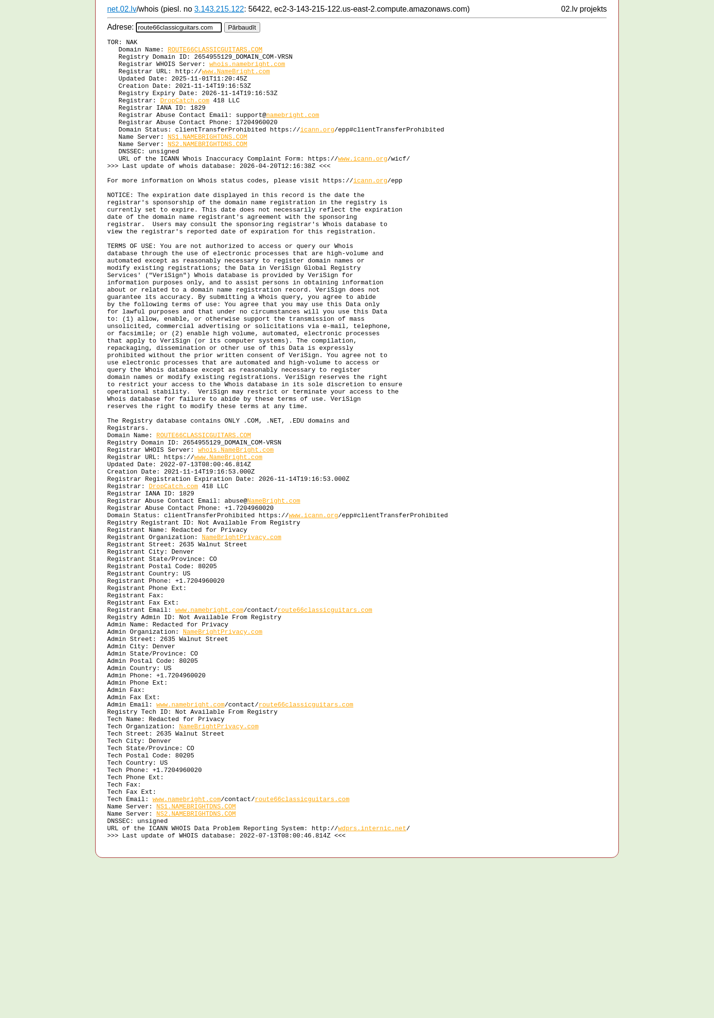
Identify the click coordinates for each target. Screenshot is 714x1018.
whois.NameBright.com (236, 532)
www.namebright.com (209, 724)
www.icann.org (362, 183)
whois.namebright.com (247, 69)
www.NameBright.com (236, 78)
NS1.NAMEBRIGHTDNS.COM (207, 156)
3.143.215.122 (219, 9)
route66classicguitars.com (325, 724)
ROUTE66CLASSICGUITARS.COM (214, 52)
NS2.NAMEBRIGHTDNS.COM (207, 165)
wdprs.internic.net (372, 986)
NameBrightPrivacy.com (242, 637)
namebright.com (292, 130)
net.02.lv (121, 9)
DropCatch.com (184, 113)
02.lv (569, 9)
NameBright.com (273, 593)
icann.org (317, 148)
